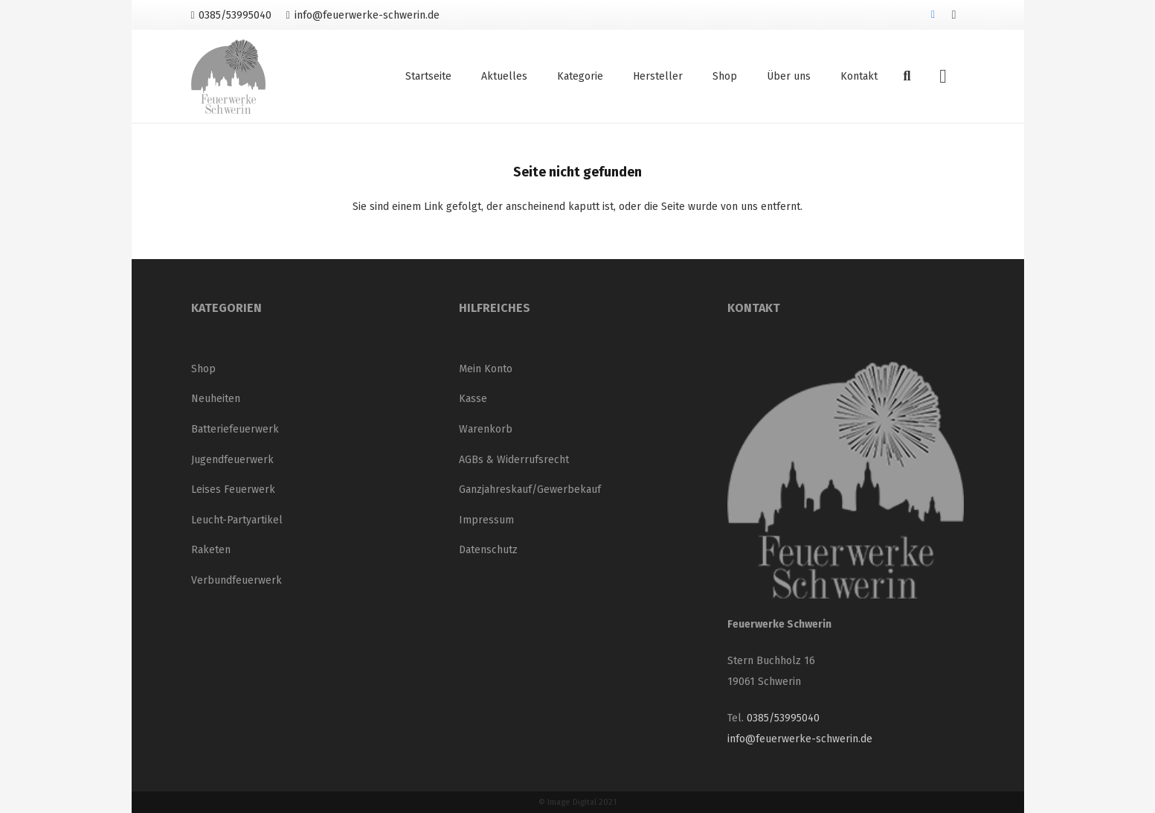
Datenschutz (488, 549)
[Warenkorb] (942, 76)
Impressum (486, 520)
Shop (203, 369)
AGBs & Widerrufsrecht (514, 459)
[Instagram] (954, 14)
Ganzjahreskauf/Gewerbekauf (530, 489)
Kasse (473, 398)
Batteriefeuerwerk (235, 429)
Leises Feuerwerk (233, 489)
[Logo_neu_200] (228, 76)
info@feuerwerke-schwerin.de (799, 739)
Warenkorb (485, 429)
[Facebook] (933, 14)
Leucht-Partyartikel (237, 520)
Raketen (211, 549)
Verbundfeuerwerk (236, 580)
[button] (907, 76)
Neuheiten (215, 398)
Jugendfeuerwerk (232, 459)
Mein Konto (485, 369)
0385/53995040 (783, 718)
